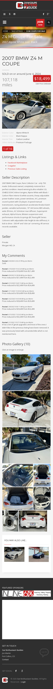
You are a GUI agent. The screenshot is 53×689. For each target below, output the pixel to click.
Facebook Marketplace (17, 162)
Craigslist (12, 165)
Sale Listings (17, 31)
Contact (5, 659)
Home (5, 31)
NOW (40, 23)
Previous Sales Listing (17, 169)
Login (23, 682)
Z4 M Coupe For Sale (35, 31)
